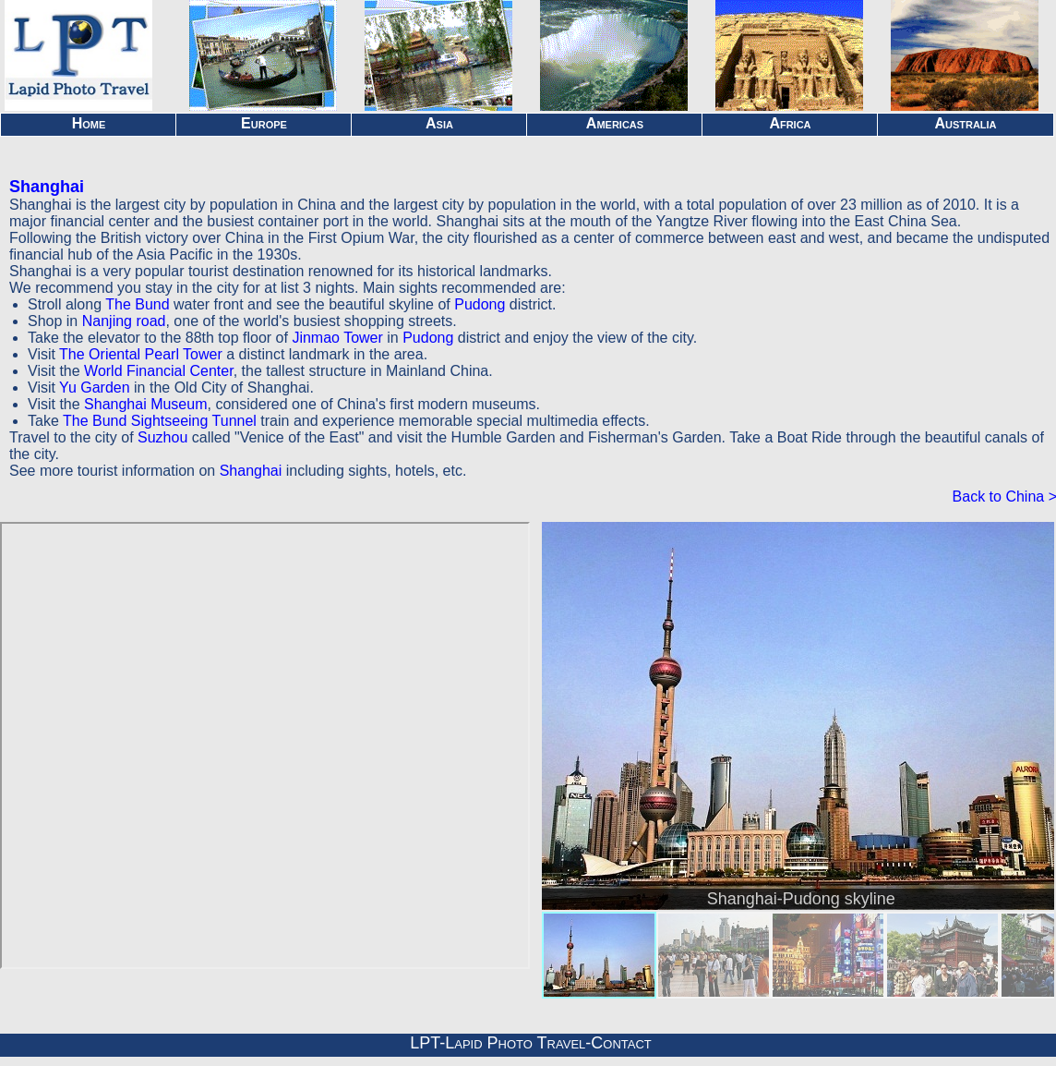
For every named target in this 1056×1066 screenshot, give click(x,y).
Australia (965, 123)
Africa (789, 123)
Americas (614, 123)
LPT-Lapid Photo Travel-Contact (531, 1043)
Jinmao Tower (337, 337)
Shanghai (46, 186)
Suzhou (162, 437)
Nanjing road (124, 321)
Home (89, 123)
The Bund (137, 304)
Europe (264, 123)
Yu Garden (94, 387)
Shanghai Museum (145, 404)
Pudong (479, 304)
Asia (439, 123)
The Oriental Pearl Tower (140, 354)
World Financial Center (159, 371)
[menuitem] (599, 955)
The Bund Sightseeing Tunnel (160, 421)
